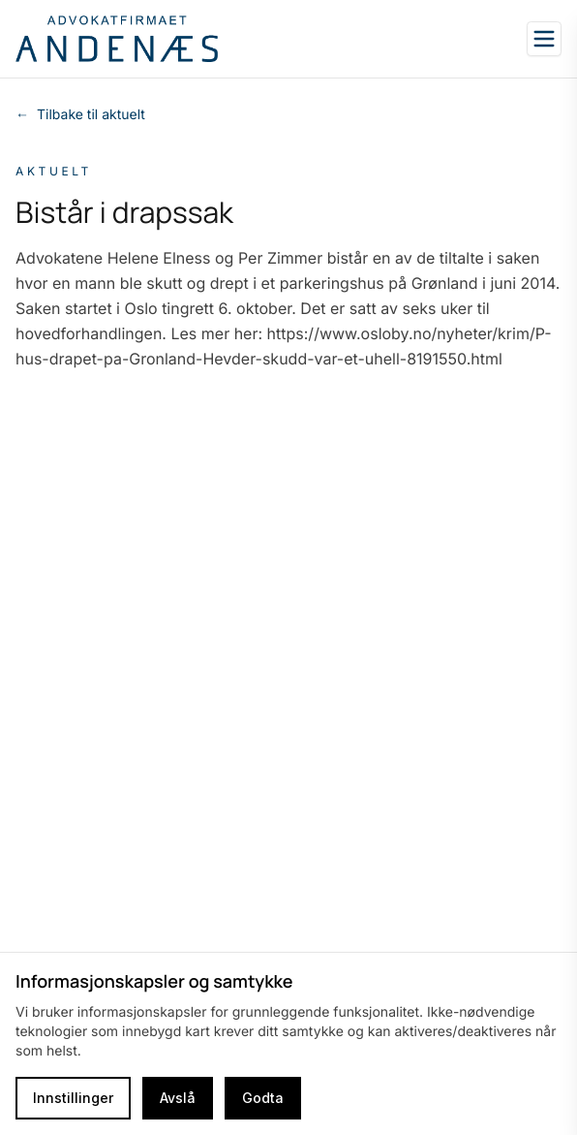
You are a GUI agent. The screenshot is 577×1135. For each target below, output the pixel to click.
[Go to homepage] (116, 39)
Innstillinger (73, 1097)
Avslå (178, 1097)
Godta (263, 1097)
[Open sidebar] (544, 38)
